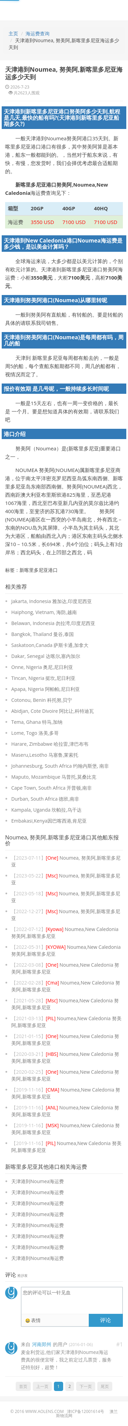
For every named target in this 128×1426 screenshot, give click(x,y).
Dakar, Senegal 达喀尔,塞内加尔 (45, 656)
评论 (105, 1320)
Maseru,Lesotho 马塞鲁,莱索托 (44, 755)
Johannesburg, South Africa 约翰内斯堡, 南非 (60, 766)
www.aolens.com (44, 1411)
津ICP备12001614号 (85, 1411)
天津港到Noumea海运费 (37, 1181)
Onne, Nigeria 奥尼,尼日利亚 (42, 667)
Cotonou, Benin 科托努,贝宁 (41, 700)
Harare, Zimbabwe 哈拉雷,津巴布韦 (49, 744)
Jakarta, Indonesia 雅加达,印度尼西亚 (51, 601)
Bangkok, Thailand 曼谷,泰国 (42, 634)
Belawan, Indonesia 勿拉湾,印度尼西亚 (53, 623)
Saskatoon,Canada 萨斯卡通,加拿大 (49, 645)
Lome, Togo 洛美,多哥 (35, 733)
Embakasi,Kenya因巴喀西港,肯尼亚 (49, 820)
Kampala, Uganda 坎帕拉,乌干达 (46, 809)
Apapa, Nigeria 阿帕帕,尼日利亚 (45, 689)
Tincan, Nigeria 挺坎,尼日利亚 (43, 678)
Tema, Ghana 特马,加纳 (36, 722)
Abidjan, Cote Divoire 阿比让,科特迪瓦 (52, 711)
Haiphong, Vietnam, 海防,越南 (44, 612)
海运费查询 (37, 33)
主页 (13, 33)
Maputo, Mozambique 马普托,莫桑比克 (53, 777)
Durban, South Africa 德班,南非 (45, 799)
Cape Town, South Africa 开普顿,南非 (51, 788)
